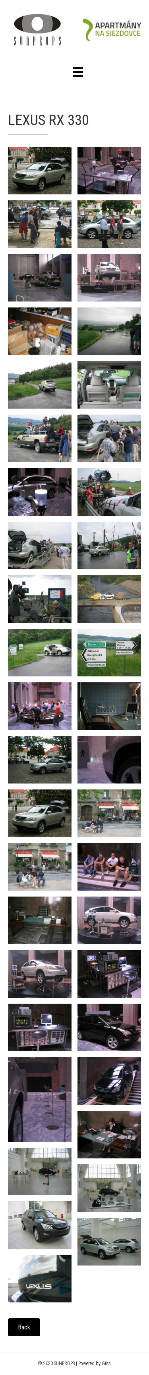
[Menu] (78, 72)
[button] (24, 1327)
